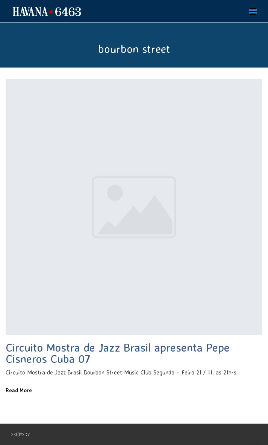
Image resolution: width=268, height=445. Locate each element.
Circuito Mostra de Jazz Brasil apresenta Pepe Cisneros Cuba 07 (118, 352)
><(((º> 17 (20, 434)
